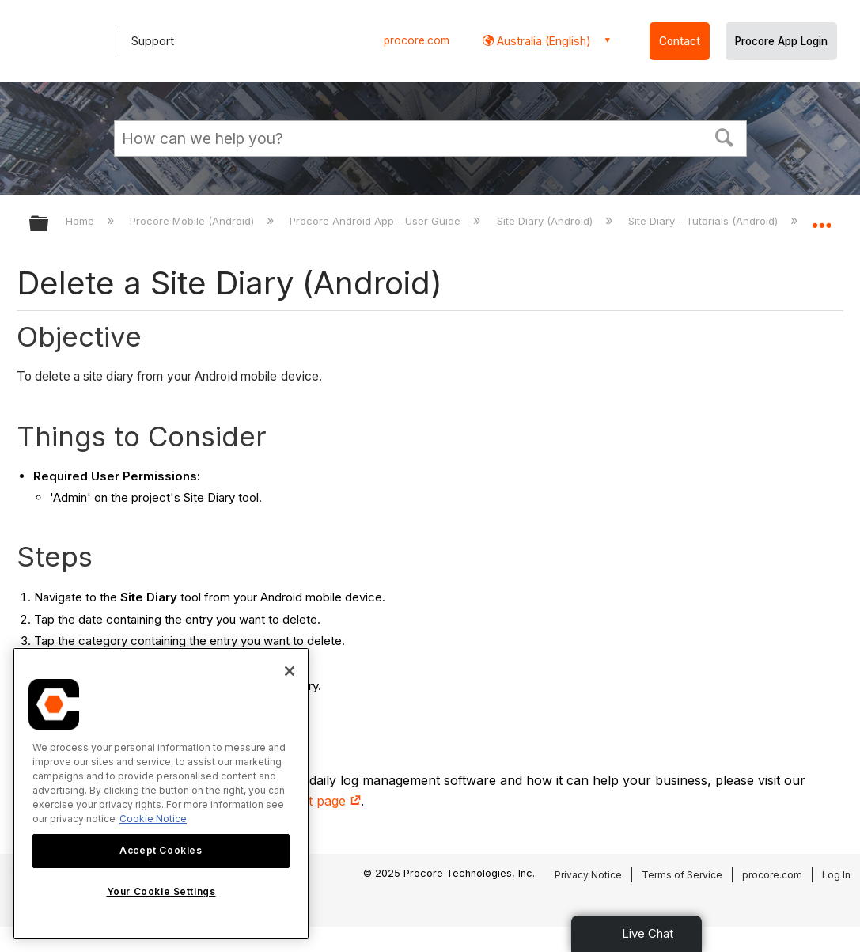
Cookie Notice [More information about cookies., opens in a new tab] (153, 819)
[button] (724, 136)
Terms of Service (682, 875)
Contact (679, 41)
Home (81, 220)
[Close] (289, 671)
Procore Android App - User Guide (377, 220)
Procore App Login (781, 41)
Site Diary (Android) (546, 220)
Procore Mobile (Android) (193, 220)
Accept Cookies (160, 850)
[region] (161, 793)
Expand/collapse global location (821, 218)
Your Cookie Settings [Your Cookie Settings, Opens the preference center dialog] (161, 891)
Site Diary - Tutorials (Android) (704, 220)
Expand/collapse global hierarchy (49, 224)
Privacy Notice (588, 875)
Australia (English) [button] (542, 40)
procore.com (416, 40)
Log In (836, 875)
